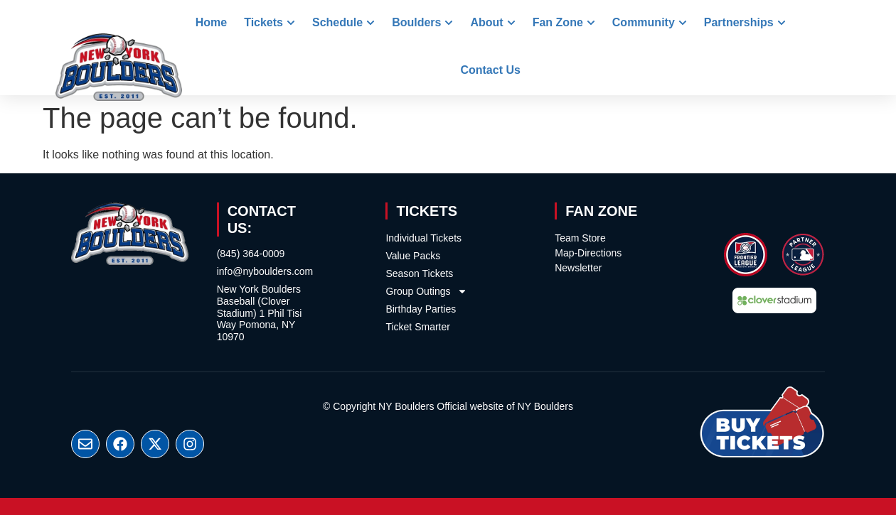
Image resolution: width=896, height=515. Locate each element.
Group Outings (426, 291)
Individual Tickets (423, 238)
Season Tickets (419, 273)
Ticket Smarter (417, 326)
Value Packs (412, 255)
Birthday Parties (420, 309)
